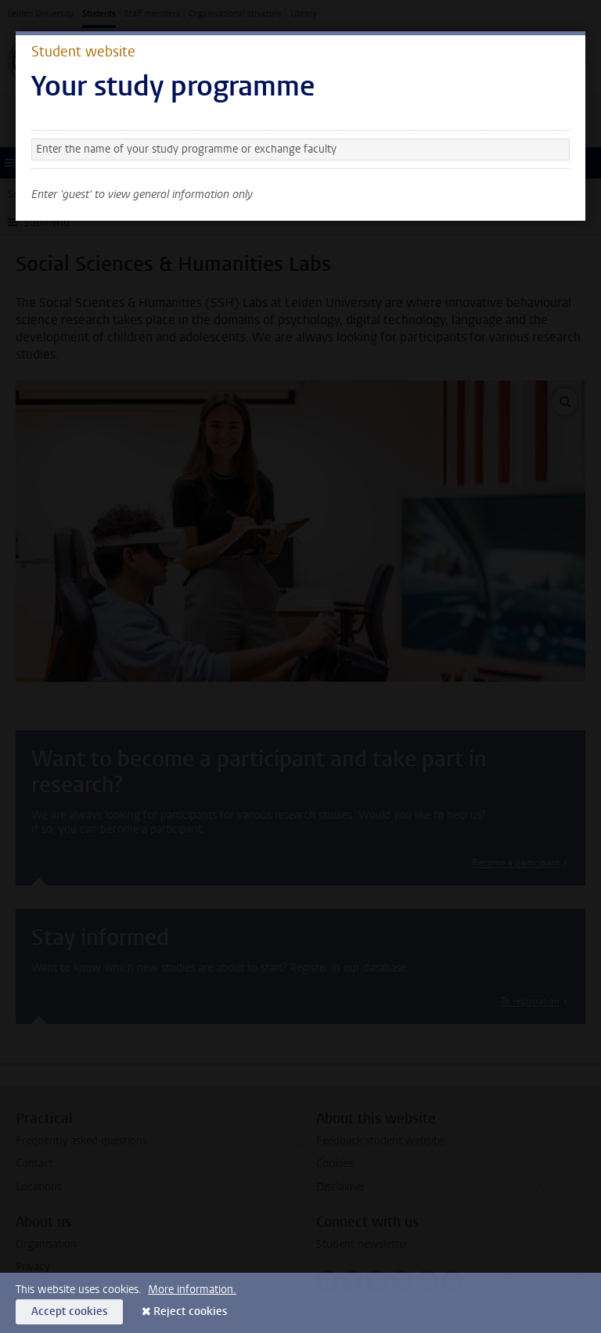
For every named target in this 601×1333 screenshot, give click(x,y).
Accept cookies (69, 1311)
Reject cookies (190, 1311)
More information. (192, 1289)
